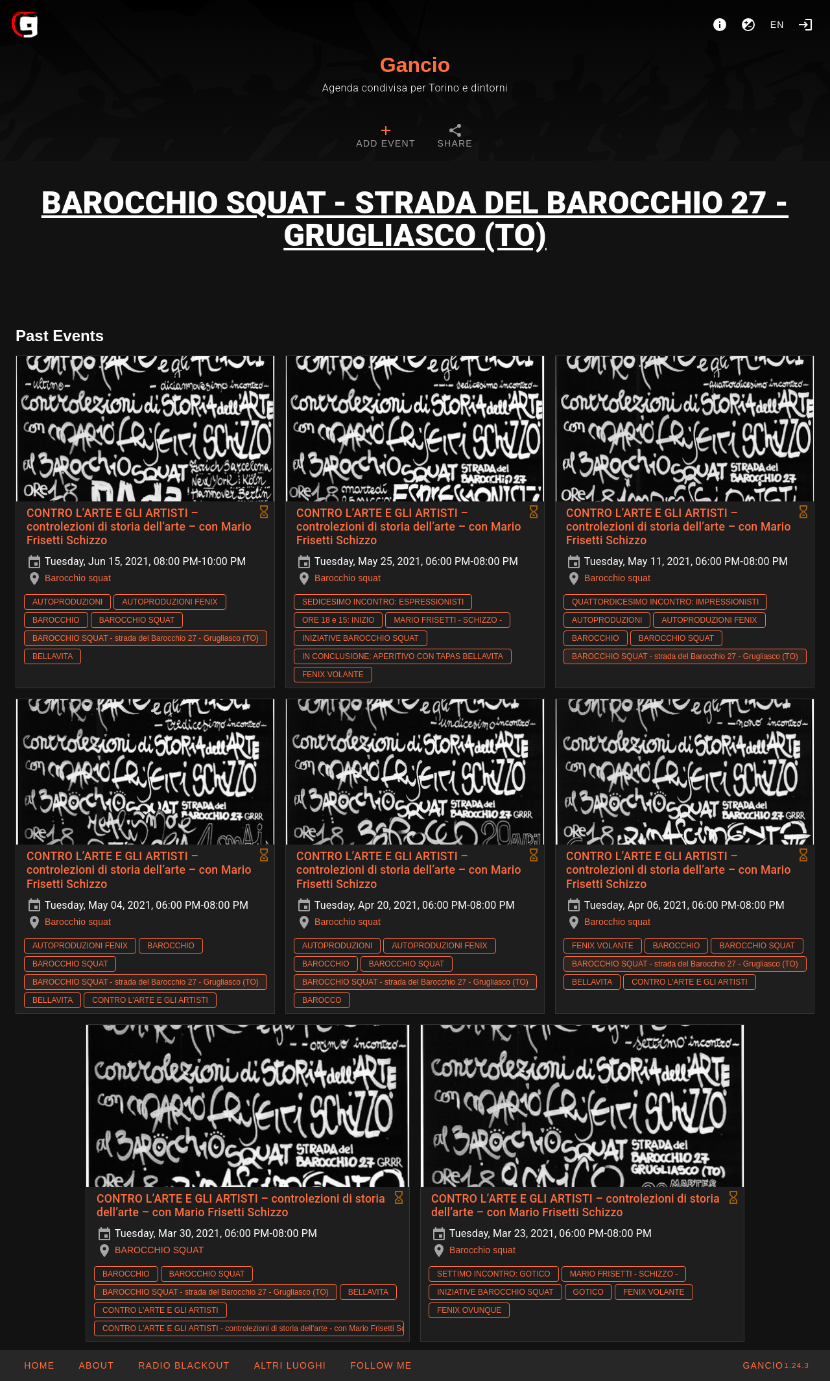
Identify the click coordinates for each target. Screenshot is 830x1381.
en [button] (777, 24)
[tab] (385, 137)
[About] (720, 24)
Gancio (415, 65)
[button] (289, 1365)
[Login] (805, 24)
